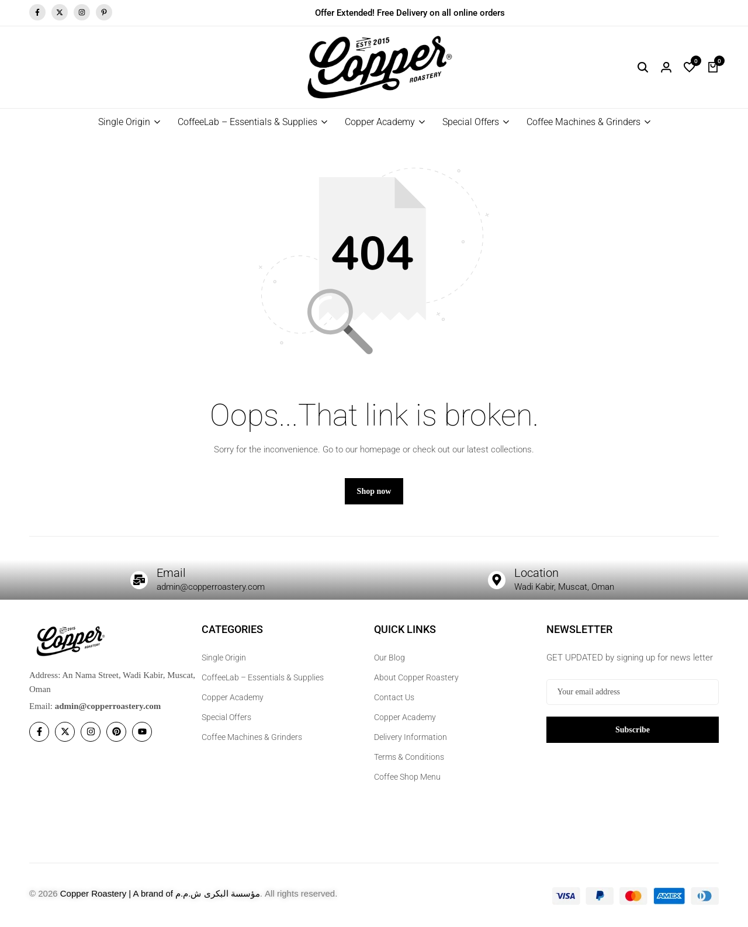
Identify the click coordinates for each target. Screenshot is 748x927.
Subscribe (632, 729)
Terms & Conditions (409, 757)
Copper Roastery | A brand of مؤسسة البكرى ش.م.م (160, 893)
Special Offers (470, 121)
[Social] (39, 732)
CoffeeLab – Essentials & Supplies (247, 121)
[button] (689, 67)
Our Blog (389, 657)
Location (536, 573)
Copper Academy (380, 121)
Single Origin (124, 121)
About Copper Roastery (416, 677)
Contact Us (394, 697)
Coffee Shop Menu (407, 776)
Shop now (374, 491)
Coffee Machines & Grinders (583, 121)
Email (171, 573)
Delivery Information (410, 737)
